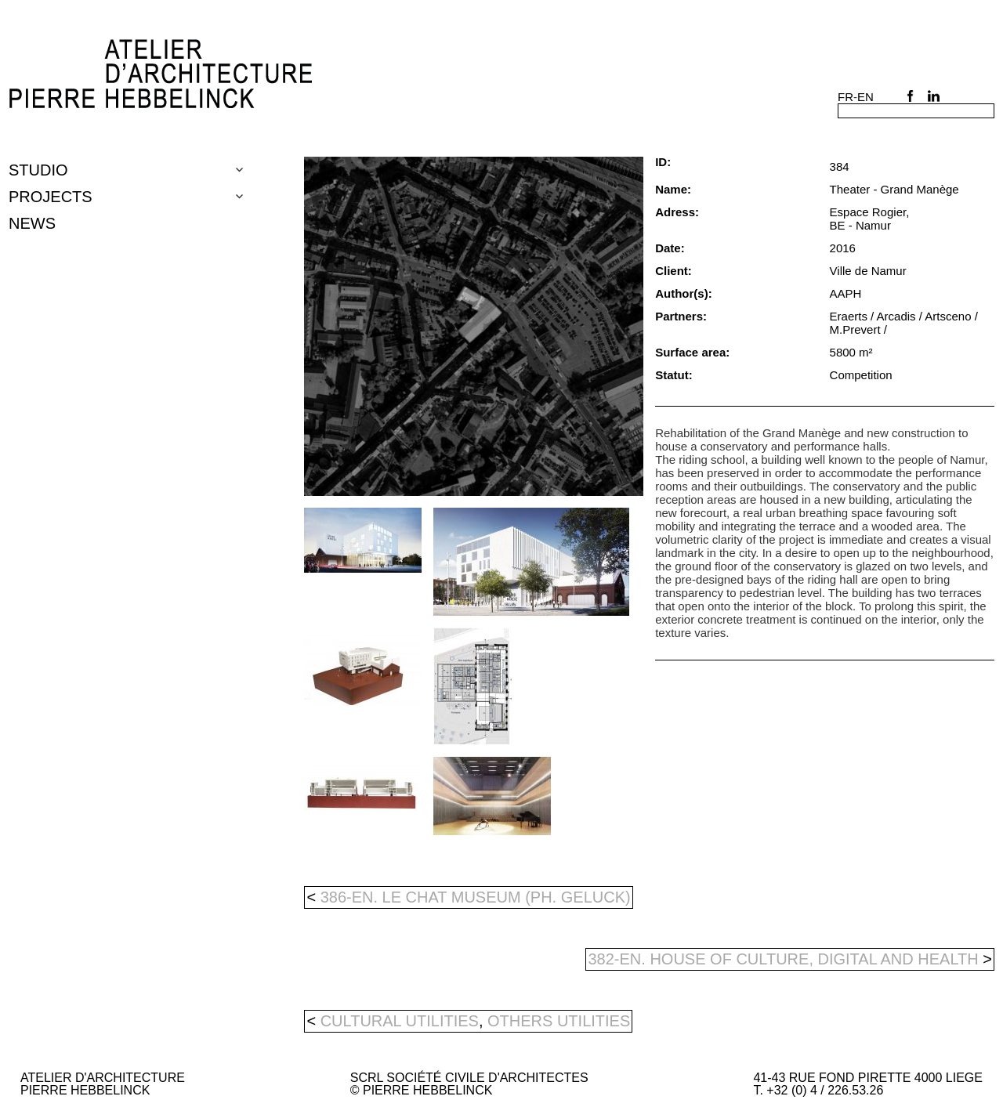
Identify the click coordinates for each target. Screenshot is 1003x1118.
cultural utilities (399, 1020)
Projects (50, 196)
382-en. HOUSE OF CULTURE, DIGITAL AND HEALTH (790, 959)
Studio (38, 170)
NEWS (32, 223)
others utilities (558, 1020)
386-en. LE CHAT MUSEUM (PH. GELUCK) (468, 897)
